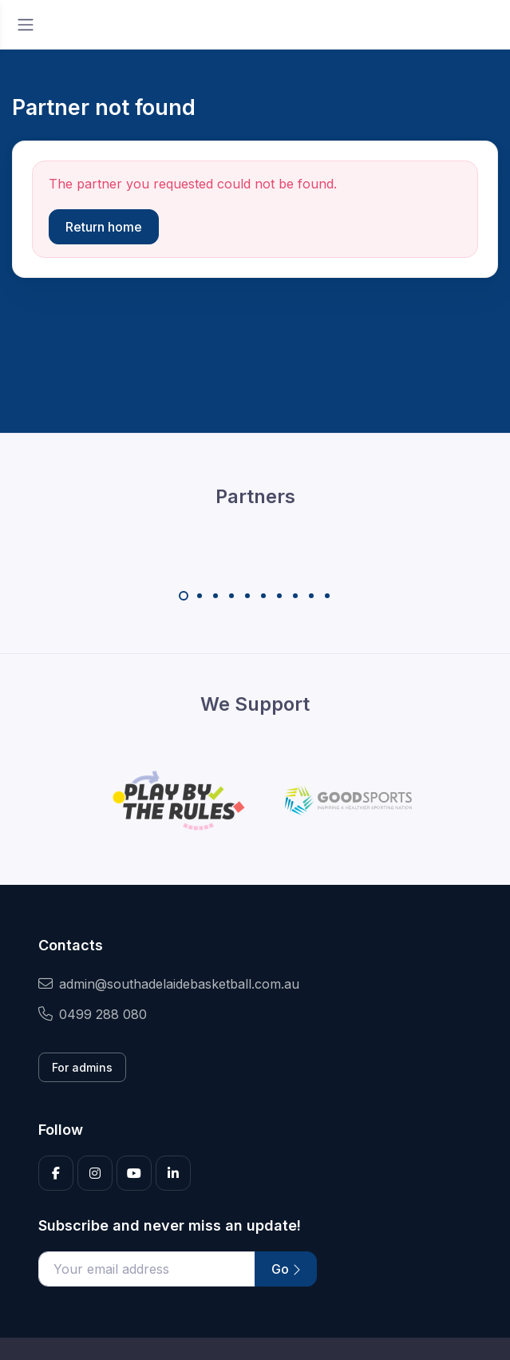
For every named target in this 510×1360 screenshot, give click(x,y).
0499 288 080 (92, 1014)
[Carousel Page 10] (327, 596)
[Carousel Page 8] (295, 596)
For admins (82, 1067)
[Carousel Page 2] (199, 596)
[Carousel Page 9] (311, 596)
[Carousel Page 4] (231, 596)
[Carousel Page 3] (215, 596)
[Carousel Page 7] (279, 596)
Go (285, 1269)
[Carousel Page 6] (263, 596)
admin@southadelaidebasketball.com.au (168, 984)
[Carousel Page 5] (247, 596)
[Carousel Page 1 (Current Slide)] (183, 596)
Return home (103, 227)
